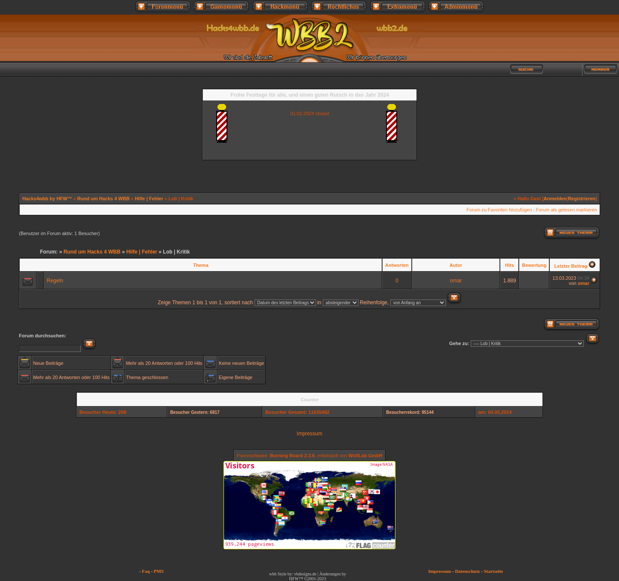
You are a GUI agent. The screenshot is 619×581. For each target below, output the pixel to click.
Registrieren (581, 198)
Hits (509, 265)
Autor (456, 265)
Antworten (396, 265)
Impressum (309, 434)
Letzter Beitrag (571, 266)
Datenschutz (467, 571)
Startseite (493, 571)
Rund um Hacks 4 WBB (103, 198)
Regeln (55, 281)
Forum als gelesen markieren (566, 209)
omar (456, 281)
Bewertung (534, 265)
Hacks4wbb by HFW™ (48, 198)
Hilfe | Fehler (149, 198)
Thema (200, 265)
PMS (159, 571)
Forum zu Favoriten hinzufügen (499, 209)
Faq (146, 571)
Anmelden (555, 198)
